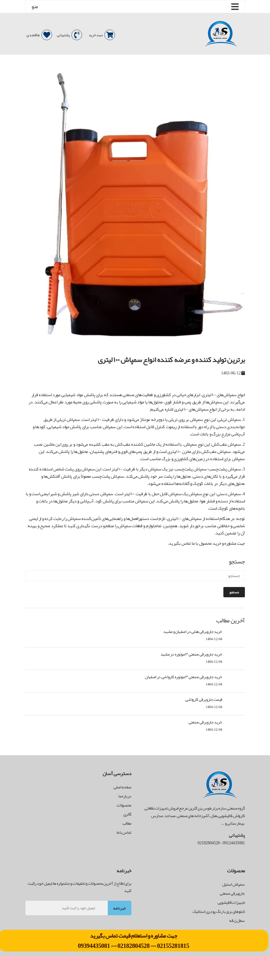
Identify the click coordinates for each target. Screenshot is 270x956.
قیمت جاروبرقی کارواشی (203, 699)
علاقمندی (39, 35)
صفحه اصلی (122, 787)
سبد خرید (102, 35)
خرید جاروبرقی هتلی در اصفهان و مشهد (192, 631)
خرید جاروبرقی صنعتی (205, 722)
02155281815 (173, 946)
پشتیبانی (69, 35)
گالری (127, 814)
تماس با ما (124, 832)
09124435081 (234, 843)
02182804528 (133, 946)
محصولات (124, 805)
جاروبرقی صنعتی (232, 893)
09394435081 (94, 946)
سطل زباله (237, 920)
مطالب (126, 823)
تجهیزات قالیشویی (231, 902)
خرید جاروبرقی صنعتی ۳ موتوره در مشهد (191, 654)
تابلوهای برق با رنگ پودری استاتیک (219, 911)
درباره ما (124, 796)
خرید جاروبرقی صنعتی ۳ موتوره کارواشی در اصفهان (183, 676)
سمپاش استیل (233, 884)
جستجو (234, 592)
